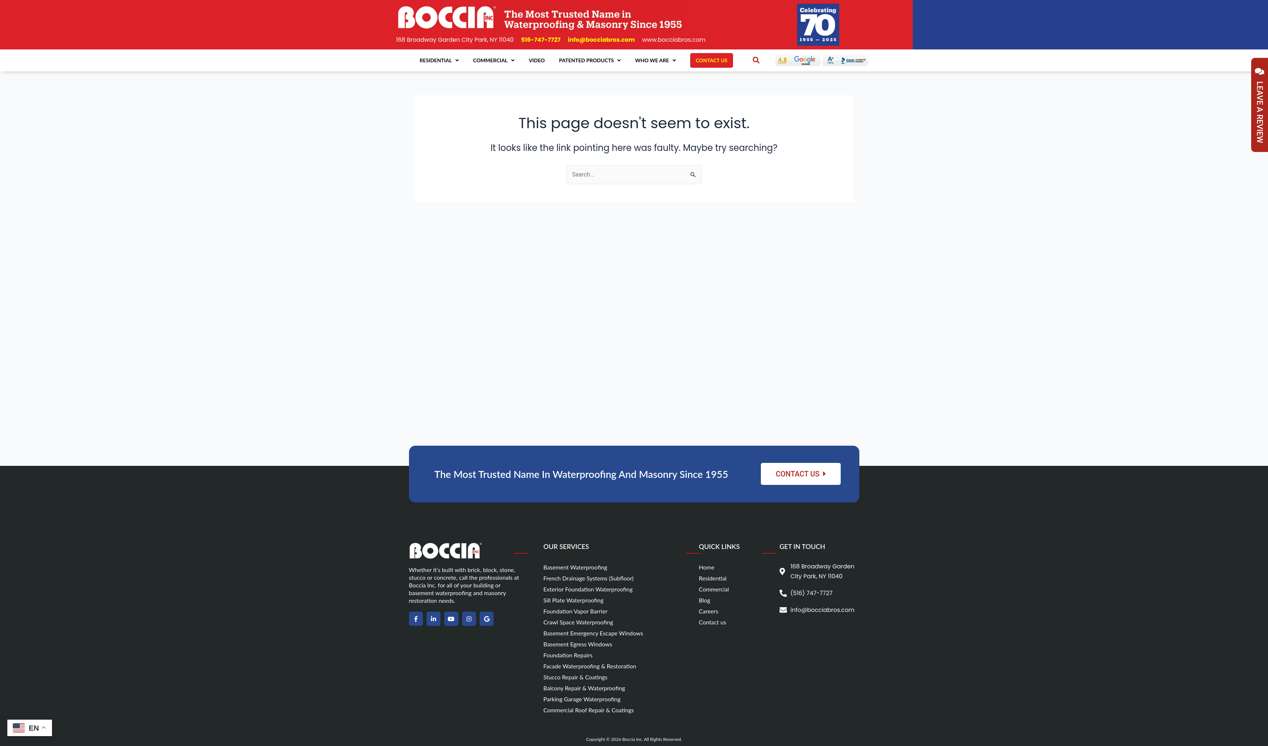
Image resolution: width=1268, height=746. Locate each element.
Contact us (712, 622)
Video (537, 60)
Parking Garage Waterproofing (582, 698)
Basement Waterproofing (575, 567)
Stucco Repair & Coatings (575, 676)
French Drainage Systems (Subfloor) (589, 578)
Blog (704, 600)
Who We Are (655, 60)
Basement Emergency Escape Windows (593, 633)
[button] (756, 60)
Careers (708, 611)
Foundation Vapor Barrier (575, 611)
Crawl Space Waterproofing (578, 622)
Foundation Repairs (568, 655)
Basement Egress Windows (578, 644)
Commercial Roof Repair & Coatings (589, 709)
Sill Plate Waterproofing (573, 600)
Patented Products (590, 60)
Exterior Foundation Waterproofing (588, 589)
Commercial (493, 60)
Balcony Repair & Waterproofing (584, 687)
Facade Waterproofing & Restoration (590, 666)
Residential (439, 60)
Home (706, 567)
